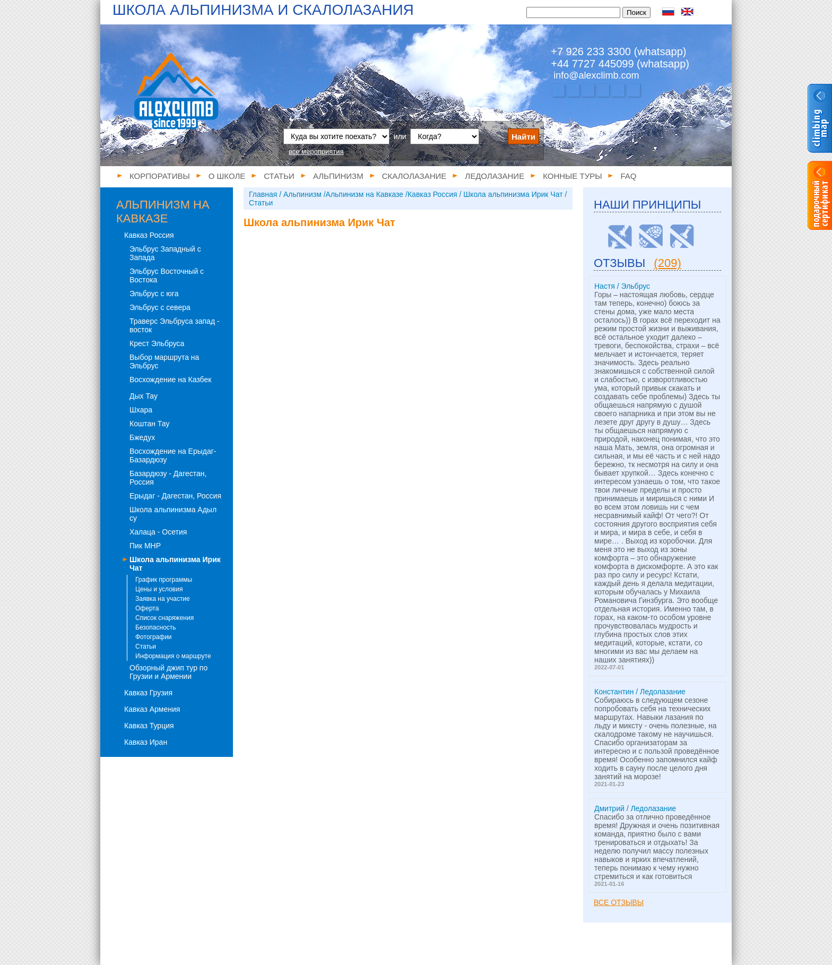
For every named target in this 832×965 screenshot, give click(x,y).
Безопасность (155, 627)
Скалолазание (414, 175)
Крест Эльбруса (156, 343)
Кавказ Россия (149, 235)
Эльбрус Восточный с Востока (166, 275)
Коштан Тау (149, 423)
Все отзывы (619, 902)
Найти (523, 136)
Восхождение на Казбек (170, 379)
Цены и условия (159, 589)
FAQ (628, 175)
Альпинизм (338, 175)
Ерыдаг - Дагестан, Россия (175, 496)
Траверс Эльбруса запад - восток (174, 325)
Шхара (140, 410)
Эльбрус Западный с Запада (165, 253)
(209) (667, 263)
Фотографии (153, 637)
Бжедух (142, 437)
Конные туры (572, 175)
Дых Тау (143, 396)
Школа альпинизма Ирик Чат (175, 563)
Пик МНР (145, 545)
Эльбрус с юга (153, 293)
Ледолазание (494, 175)
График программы (163, 579)
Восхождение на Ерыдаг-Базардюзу (172, 455)
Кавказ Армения (152, 709)
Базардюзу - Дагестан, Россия (167, 477)
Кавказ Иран (145, 742)
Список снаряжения (164, 618)
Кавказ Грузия (148, 692)
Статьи (279, 175)
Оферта (147, 608)
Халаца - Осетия (158, 532)
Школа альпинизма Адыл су (172, 513)
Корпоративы (159, 175)
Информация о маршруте (173, 656)
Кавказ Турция (149, 725)
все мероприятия (316, 152)
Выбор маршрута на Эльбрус (164, 361)
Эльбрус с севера (159, 307)
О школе (227, 175)
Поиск (636, 12)
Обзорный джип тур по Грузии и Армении (168, 672)
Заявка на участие (162, 598)
